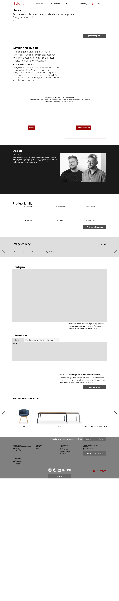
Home (61, 571)
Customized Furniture (66, 572)
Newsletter (86, 572)
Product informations (35, 460)
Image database (17, 584)
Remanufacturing (65, 574)
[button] (92, 4)
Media (14, 582)
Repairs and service (88, 571)
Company (83, 3)
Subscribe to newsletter (95, 561)
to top (59, 599)
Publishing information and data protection (22, 570)
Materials (18, 460)
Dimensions (52, 460)
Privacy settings (17, 572)
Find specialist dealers (95, 576)
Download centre (17, 587)
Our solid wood (94, 510)
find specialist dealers (95, 348)
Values (38, 571)
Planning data (16, 586)
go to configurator (94, 158)
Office (61, 569)
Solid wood (63, 575)
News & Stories (40, 572)
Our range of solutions (60, 3)
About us (38, 569)
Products (39, 3)
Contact (85, 569)
